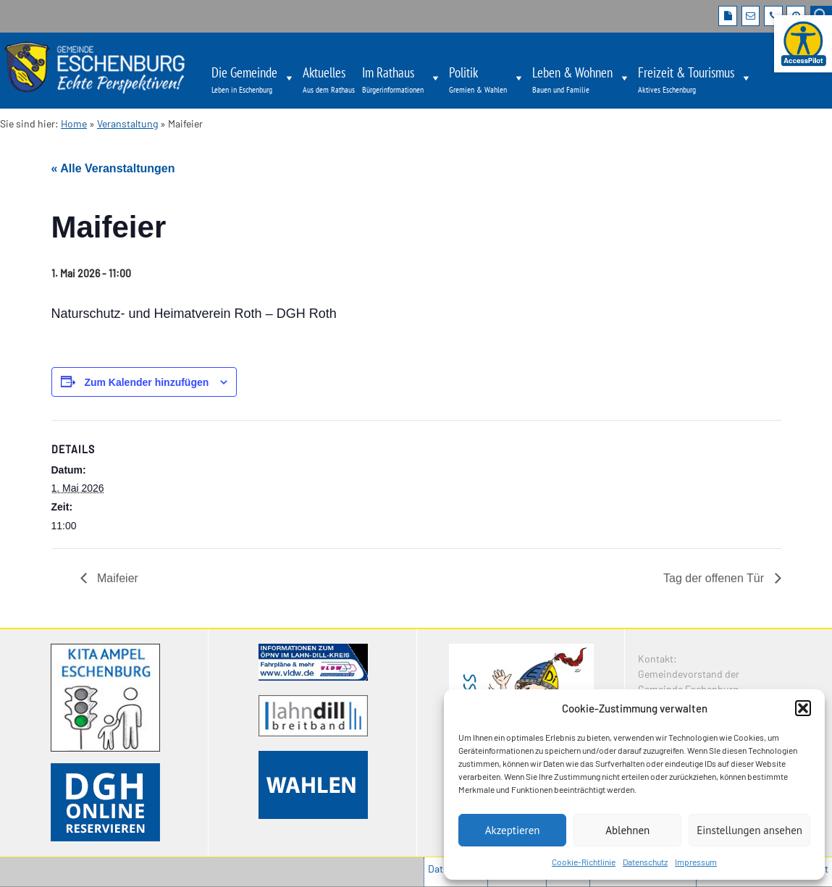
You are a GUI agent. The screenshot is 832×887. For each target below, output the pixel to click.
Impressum (696, 862)
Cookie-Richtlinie (583, 862)
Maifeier (116, 578)
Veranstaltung (127, 123)
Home (74, 123)
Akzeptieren (512, 830)
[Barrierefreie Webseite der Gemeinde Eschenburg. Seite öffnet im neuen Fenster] (803, 43)
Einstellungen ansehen (749, 830)
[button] (803, 708)
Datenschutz (645, 862)
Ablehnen (627, 830)
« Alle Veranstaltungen (113, 168)
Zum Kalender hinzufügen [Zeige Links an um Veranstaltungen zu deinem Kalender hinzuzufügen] (146, 382)
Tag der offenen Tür (715, 578)
